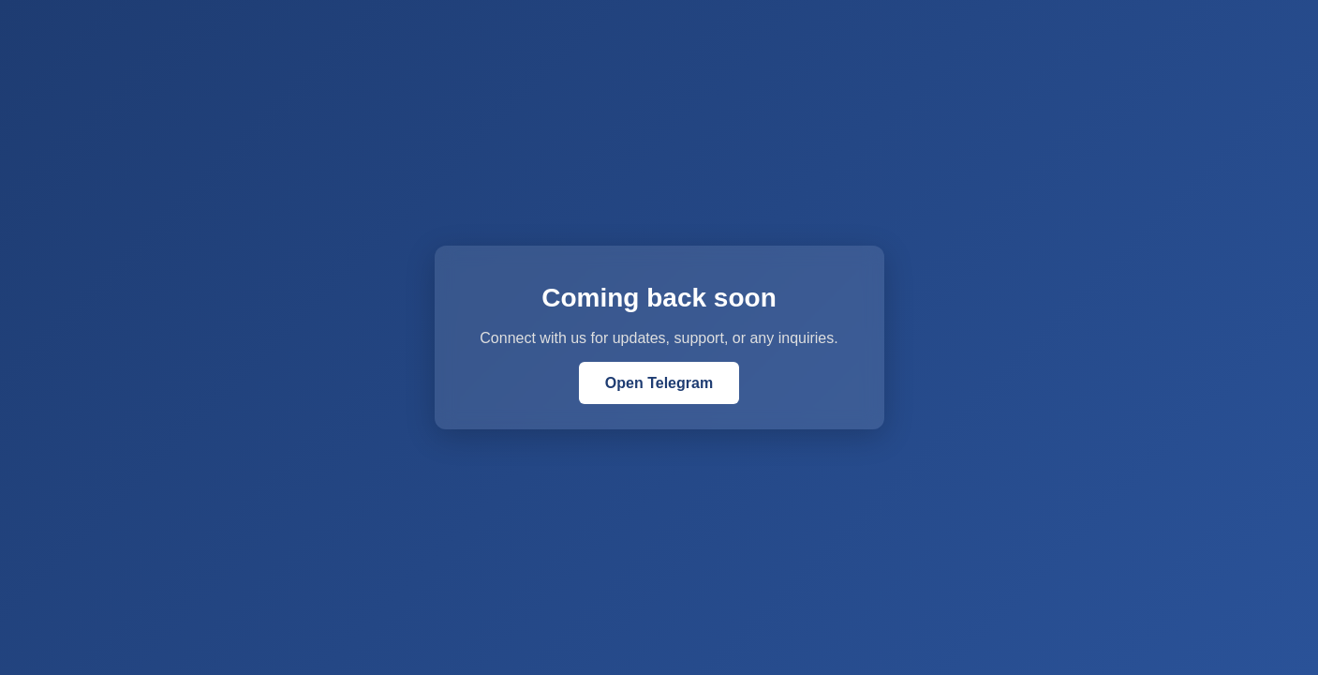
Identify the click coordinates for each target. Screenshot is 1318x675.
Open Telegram (659, 383)
